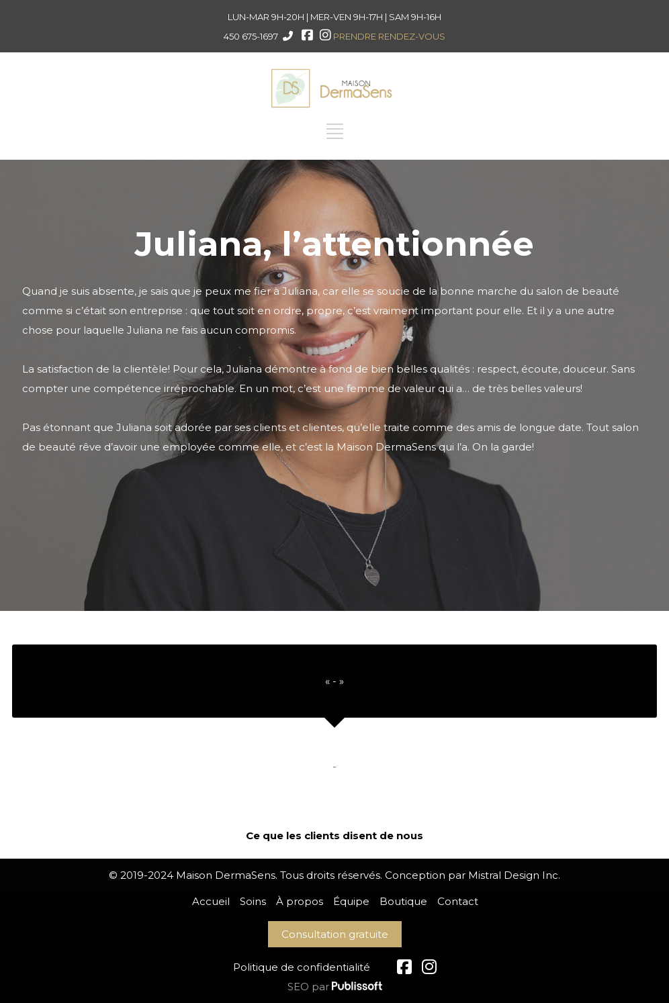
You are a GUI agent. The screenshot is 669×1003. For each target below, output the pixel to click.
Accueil (211, 901)
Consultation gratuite (334, 934)
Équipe (351, 901)
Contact (457, 901)
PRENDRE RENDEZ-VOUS (389, 36)
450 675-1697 (251, 36)
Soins (253, 901)
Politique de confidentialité (301, 967)
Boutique (403, 901)
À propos (299, 901)
